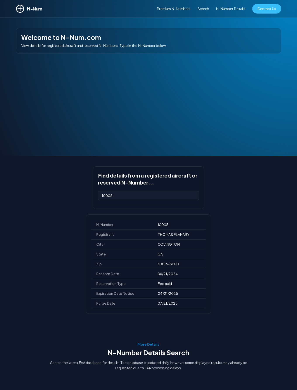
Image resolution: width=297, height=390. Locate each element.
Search (203, 8)
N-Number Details (230, 8)
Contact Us (266, 8)
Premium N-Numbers (173, 8)
